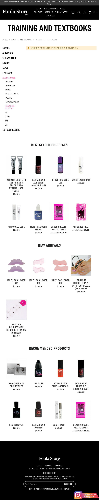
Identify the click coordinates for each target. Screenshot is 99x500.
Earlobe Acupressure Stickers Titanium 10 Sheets (16, 328)
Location (59, 465)
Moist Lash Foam (81, 180)
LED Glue (38, 383)
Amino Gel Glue (16, 226)
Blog (62, 9)
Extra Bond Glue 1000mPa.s (60, 384)
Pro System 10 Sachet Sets (16, 384)
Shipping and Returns (36, 469)
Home (5, 40)
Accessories (26, 40)
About (39, 465)
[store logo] (15, 12)
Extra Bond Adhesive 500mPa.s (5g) (38, 182)
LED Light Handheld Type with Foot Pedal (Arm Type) (81, 284)
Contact (38, 12)
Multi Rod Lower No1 (16, 281)
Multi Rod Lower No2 (38, 281)
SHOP (14, 40)
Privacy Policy (50, 469)
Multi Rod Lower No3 (60, 281)
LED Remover (16, 424)
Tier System (61, 12)
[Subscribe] (68, 484)
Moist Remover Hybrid (38, 228)
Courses (51, 16)
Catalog (49, 12)
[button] (95, 12)
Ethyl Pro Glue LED (60, 181)
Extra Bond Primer (38, 426)
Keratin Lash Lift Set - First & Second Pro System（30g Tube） (16, 185)
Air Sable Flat (81, 226)
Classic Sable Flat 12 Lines (59, 228)
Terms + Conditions (63, 469)
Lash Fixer (59, 424)
